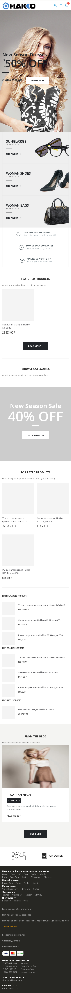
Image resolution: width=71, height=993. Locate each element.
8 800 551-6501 (10, 972)
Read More (14, 815)
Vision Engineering (10, 889)
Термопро (36, 877)
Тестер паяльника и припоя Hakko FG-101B (14, 520)
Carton (36, 889)
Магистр (48, 877)
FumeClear (15, 877)
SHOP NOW (13, 154)
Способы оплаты (10, 946)
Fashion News (20, 795)
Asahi (35, 883)
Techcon (28, 894)
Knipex (17, 900)
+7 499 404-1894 (9, 963)
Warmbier (16, 894)
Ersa (13, 874)
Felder (27, 883)
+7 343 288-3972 (9, 969)
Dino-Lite (26, 889)
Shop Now (37, 80)
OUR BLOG (35, 833)
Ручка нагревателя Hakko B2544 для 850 (16, 571)
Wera (25, 900)
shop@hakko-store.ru (12, 980)
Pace (26, 874)
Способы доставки (11, 940)
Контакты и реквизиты (13, 934)
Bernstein (6, 900)
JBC (19, 874)
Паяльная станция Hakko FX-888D (36, 709)
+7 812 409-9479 (9, 966)
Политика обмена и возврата (16, 914)
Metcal (25, 877)
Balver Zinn (7, 883)
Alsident (44, 874)
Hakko (5, 874)
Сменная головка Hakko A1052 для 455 (50, 520)
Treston (5, 894)
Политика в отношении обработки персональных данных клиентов (35, 920)
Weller (34, 874)
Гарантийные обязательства (16, 909)
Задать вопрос (9, 926)
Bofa (4, 877)
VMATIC (38, 894)
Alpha (18, 883)
